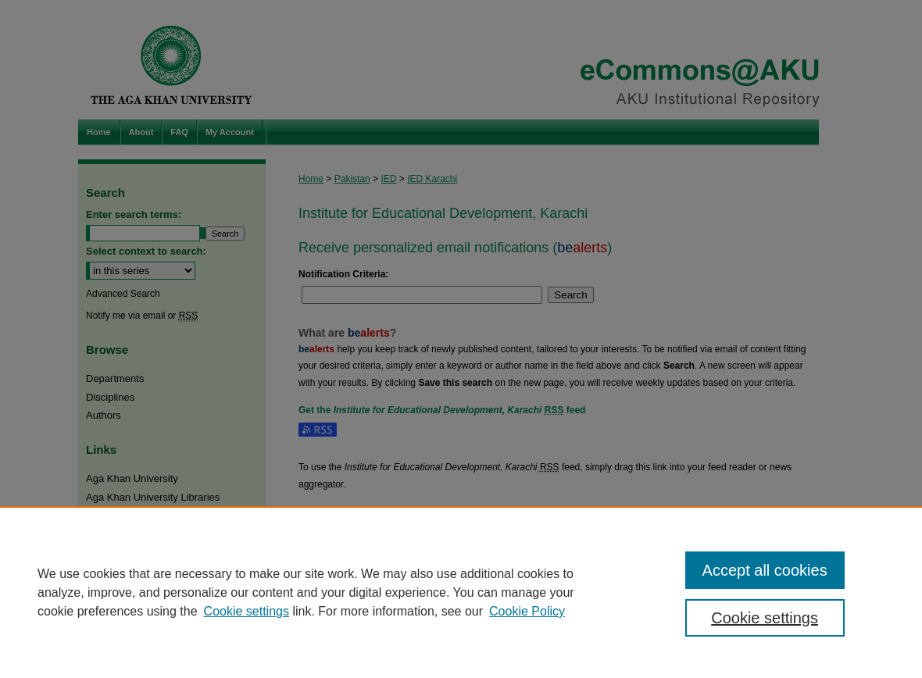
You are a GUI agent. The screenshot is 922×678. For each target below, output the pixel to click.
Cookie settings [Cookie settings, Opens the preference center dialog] (764, 617)
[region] (461, 592)
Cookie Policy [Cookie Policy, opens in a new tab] (527, 611)
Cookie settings (246, 611)
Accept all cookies (764, 570)
